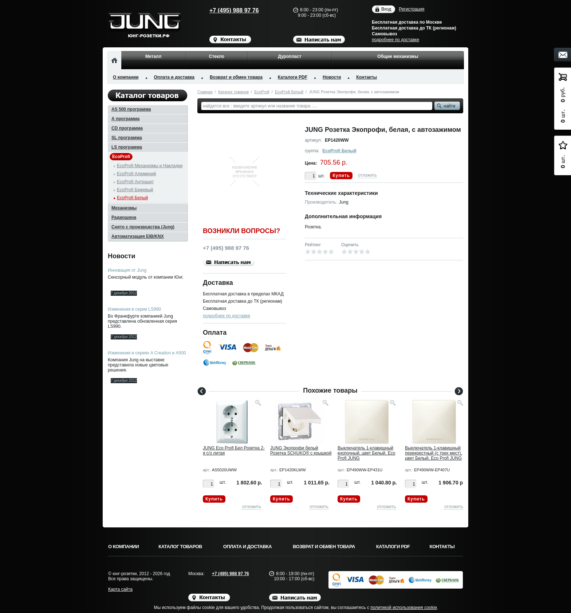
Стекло (216, 56)
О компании (126, 77)
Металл (153, 56)
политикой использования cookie (403, 607)
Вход (386, 9)
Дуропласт (289, 56)
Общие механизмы (397, 56)
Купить (341, 175)
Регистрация (411, 9)
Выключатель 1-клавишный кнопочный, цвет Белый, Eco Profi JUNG (366, 453)
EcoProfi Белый (289, 92)
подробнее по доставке (395, 39)
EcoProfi (261, 92)
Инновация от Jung (127, 270)
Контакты (366, 77)
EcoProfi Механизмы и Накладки (149, 165)
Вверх (491, 590)
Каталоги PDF (292, 77)
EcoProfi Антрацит (135, 181)
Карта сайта (120, 589)
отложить (367, 175)
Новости (332, 77)
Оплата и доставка (174, 77)
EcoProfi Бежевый (135, 189)
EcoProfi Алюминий (136, 173)
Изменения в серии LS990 (134, 309)
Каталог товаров (233, 92)
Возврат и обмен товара (236, 77)
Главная (205, 92)
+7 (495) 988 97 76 (227, 10)
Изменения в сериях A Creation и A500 (147, 352)
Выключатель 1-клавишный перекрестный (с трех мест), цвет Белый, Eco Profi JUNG (433, 453)
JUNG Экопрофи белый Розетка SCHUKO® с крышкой (300, 450)
